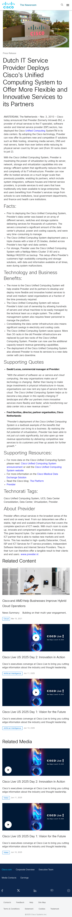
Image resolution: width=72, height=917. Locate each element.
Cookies (42, 909)
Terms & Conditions (11, 909)
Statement (29, 909)
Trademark (54, 909)
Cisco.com (7, 870)
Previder (11, 485)
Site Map (42, 902)
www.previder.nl (29, 554)
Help (31, 902)
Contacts (7, 902)
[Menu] (68, 5)
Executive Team (46, 870)
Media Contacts (9, 878)
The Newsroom (28, 5)
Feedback (20, 902)
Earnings (25, 878)
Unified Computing (35, 131)
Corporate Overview (25, 870)
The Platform (37, 481)
